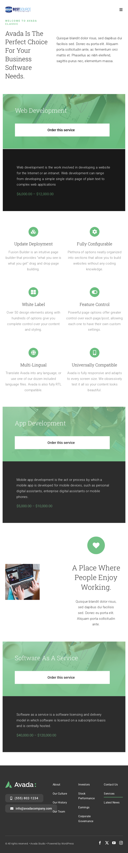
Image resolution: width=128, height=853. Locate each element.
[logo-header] (18, 8)
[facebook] (100, 843)
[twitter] (107, 843)
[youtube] (114, 843)
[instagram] (121, 843)
